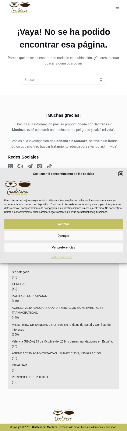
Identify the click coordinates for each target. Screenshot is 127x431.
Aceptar (63, 224)
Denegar (63, 236)
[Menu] (117, 7)
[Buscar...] (58, 79)
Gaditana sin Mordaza (71, 141)
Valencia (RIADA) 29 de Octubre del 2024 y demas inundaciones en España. (62, 341)
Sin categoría (20, 272)
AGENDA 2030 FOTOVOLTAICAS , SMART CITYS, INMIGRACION (56, 353)
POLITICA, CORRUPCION (29, 296)
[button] (121, 174)
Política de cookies (61, 257)
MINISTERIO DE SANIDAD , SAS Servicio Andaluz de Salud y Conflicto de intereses (61, 327)
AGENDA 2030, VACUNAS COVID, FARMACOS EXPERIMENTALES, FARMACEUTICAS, (58, 310)
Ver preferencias (63, 247)
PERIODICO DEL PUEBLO (30, 377)
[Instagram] (39, 166)
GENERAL (19, 284)
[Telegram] (30, 166)
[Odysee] (20, 166)
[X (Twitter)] (10, 166)
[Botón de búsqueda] (101, 79)
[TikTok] (49, 166)
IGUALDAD (19, 365)
